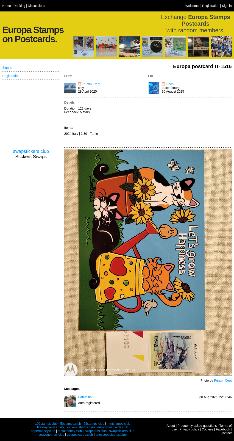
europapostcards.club (112, 427)
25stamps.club (94, 423)
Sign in (227, 6)
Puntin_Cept (91, 84)
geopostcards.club (80, 434)
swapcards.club (95, 431)
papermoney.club (43, 431)
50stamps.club (70, 423)
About (171, 425)
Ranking (19, 6)
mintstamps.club (118, 423)
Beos (170, 84)
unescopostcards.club (111, 434)
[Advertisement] (190, 111)
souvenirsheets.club (80, 427)
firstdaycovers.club (50, 427)
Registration (210, 6)
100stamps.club (46, 423)
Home (6, 6)
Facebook (223, 429)
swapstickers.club (31, 151)
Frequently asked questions (197, 425)
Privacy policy (189, 429)
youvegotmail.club (51, 434)
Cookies (207, 429)
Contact (226, 433)
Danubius (85, 397)
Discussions (36, 6)
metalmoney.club (70, 431)
